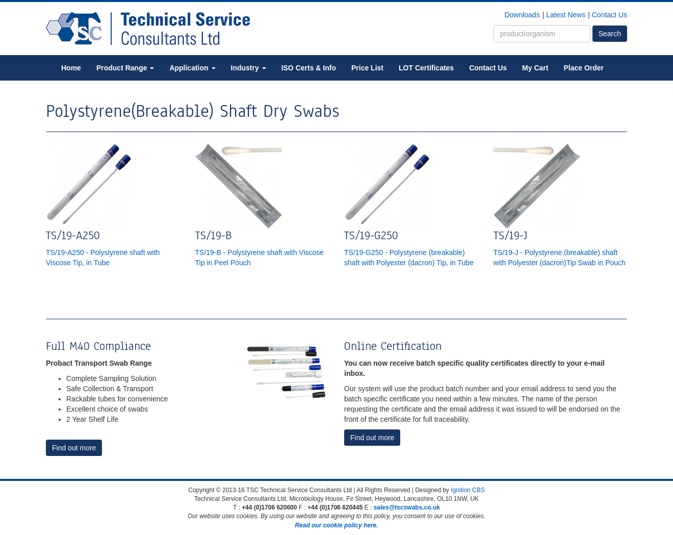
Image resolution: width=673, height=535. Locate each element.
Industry (248, 68)
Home (71, 68)
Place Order (583, 68)
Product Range (125, 68)
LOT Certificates (426, 68)
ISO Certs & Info (308, 68)
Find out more (74, 448)
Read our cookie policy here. (336, 525)
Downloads (521, 15)
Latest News (565, 15)
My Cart (535, 68)
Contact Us (609, 15)
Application (192, 68)
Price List (367, 68)
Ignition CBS (468, 490)
